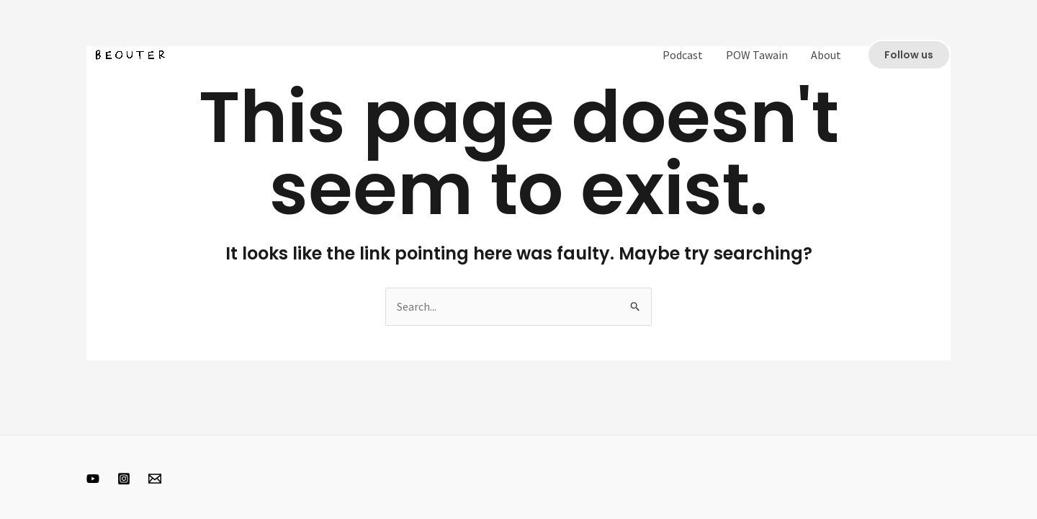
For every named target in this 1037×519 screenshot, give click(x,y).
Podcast (683, 55)
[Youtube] (92, 478)
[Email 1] (154, 478)
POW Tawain (757, 55)
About (826, 55)
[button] (909, 55)
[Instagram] (123, 478)
